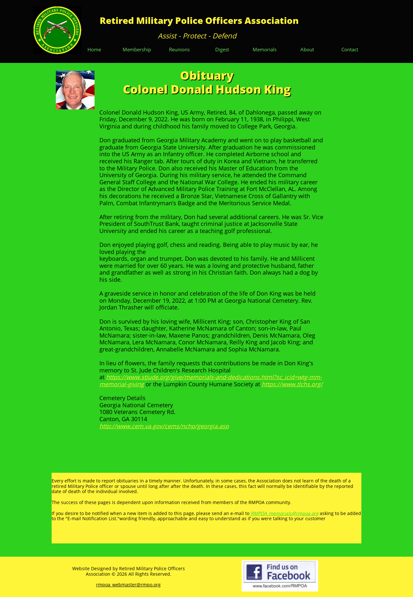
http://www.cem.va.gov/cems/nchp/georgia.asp (164, 426)
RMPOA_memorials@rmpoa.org (284, 513)
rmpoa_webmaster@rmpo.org (128, 585)
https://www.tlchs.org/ (292, 384)
